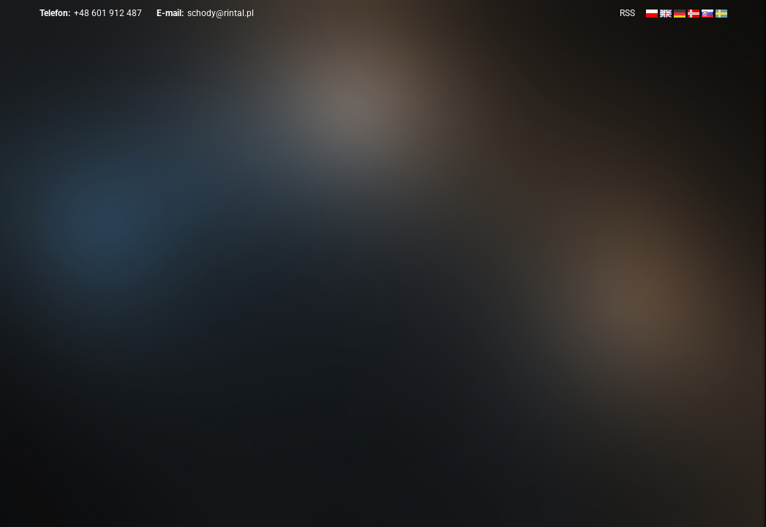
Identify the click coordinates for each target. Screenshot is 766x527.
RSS (627, 13)
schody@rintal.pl (220, 13)
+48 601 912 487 (108, 13)
